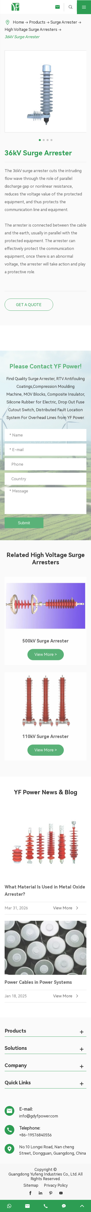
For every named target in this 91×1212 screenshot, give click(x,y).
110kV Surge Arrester (45, 738)
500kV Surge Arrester (45, 643)
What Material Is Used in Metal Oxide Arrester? (45, 893)
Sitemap (31, 1185)
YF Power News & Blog (45, 792)
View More (66, 910)
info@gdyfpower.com (38, 1116)
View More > (45, 657)
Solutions (16, 1048)
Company (16, 1065)
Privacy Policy (56, 1185)
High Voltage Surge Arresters (31, 29)
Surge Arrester (63, 22)
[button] (40, 140)
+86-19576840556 (35, 1135)
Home (18, 22)
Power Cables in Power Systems (38, 984)
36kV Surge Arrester (22, 37)
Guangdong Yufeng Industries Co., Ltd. (42, 1174)
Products (37, 22)
